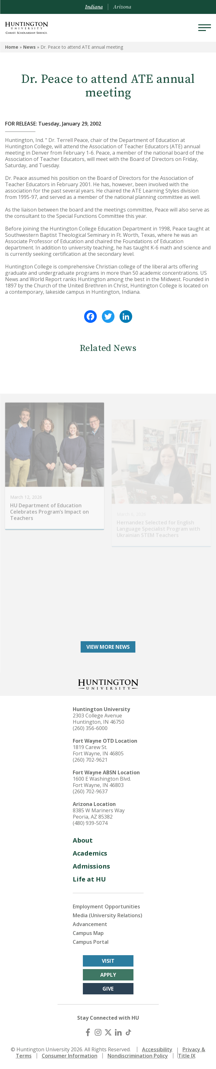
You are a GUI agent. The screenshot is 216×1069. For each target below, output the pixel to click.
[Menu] (204, 27)
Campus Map (88, 933)
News (29, 47)
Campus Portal (90, 941)
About (83, 840)
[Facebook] (88, 1032)
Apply (108, 974)
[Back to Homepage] (108, 684)
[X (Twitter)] (108, 1032)
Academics (90, 853)
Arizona (122, 7)
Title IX (186, 1055)
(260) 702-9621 (90, 759)
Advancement (90, 924)
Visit (108, 960)
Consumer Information (69, 1055)
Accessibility (157, 1049)
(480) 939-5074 (90, 823)
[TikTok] (128, 1032)
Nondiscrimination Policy (138, 1055)
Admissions (91, 866)
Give (108, 988)
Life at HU (89, 879)
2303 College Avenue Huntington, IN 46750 (98, 718)
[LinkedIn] (118, 1032)
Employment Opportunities (106, 906)
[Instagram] (98, 1032)
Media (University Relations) (107, 915)
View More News (108, 646)
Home (11, 47)
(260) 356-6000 (90, 728)
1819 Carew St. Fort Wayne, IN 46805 (98, 750)
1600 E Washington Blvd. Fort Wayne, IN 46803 (102, 782)
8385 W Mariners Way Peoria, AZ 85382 (99, 813)
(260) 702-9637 (90, 791)
